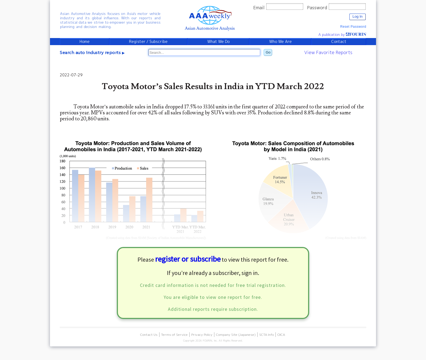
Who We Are (280, 41)
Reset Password (353, 27)
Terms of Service (174, 334)
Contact (338, 41)
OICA (281, 334)
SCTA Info (266, 334)
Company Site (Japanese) (236, 334)
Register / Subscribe (148, 41)
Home (85, 41)
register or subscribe (188, 259)
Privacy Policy (201, 334)
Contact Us (149, 334)
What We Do (218, 41)
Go (268, 52)
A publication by (342, 34)
